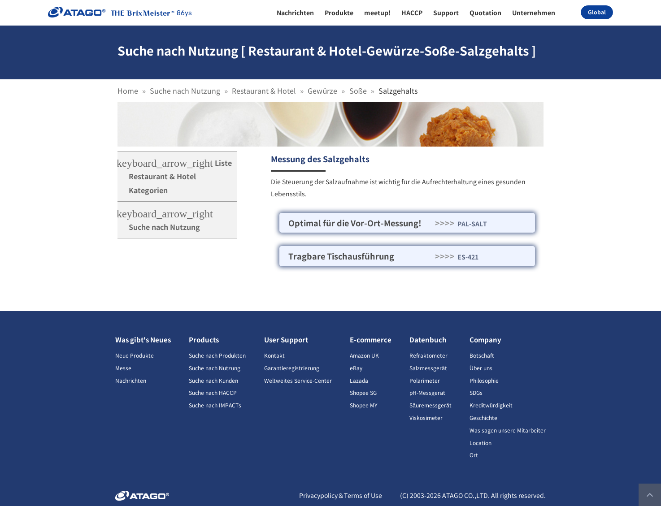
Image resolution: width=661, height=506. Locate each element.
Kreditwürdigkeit (491, 405)
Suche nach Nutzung (185, 90)
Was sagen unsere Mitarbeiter (508, 430)
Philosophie (484, 380)
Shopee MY (363, 405)
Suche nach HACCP (213, 392)
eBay (356, 368)
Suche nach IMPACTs (215, 405)
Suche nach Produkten (217, 355)
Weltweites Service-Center (298, 380)
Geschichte (483, 417)
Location (480, 442)
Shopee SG (363, 392)
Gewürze (322, 90)
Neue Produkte (134, 355)
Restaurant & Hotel (264, 90)
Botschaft (482, 355)
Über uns (481, 368)
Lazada (359, 380)
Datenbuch (428, 339)
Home (127, 90)
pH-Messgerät (427, 392)
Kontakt (274, 355)
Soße (358, 90)
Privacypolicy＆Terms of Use (340, 495)
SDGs (476, 392)
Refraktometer (428, 355)
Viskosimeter (426, 417)
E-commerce (370, 339)
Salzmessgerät (428, 368)
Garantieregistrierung (291, 368)
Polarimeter (424, 380)
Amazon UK (364, 355)
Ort (474, 454)
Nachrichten (130, 380)
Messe (123, 368)
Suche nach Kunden (213, 380)
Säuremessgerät (430, 405)
